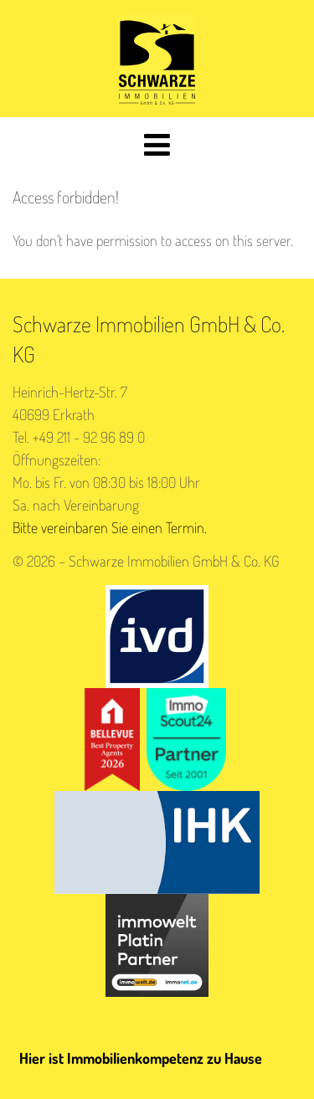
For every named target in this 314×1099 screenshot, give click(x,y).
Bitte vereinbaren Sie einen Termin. (110, 527)
